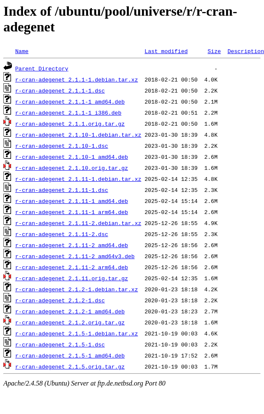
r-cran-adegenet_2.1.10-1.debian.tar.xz (78, 134)
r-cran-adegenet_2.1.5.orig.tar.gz (70, 366)
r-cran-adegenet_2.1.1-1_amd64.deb (70, 101)
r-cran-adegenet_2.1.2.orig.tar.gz (70, 322)
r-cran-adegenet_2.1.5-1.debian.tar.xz (76, 333)
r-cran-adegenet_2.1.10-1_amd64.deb (71, 157)
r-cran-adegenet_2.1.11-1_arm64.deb (71, 212)
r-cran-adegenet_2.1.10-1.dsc (61, 145)
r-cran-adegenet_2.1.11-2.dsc (61, 234)
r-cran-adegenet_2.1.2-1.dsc (60, 300)
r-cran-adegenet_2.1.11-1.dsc (61, 190)
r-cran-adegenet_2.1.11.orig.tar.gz (71, 278)
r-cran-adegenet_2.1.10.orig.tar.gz (71, 168)
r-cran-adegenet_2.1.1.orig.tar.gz (70, 123)
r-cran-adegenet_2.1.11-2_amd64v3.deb (75, 256)
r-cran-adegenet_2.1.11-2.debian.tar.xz (78, 223)
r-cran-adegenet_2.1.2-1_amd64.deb (70, 311)
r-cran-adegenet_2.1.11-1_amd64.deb (71, 201)
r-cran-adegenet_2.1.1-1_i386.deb (68, 112)
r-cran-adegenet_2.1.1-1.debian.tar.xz (76, 79)
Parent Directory (41, 68)
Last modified (166, 51)
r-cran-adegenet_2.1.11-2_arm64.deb (71, 267)
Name (21, 51)
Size (214, 51)
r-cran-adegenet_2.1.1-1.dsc (60, 90)
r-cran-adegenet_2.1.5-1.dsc (60, 344)
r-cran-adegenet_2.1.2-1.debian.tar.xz (76, 289)
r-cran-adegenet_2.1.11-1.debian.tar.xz (78, 179)
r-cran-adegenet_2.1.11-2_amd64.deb (71, 245)
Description (245, 51)
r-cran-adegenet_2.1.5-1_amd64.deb (70, 355)
